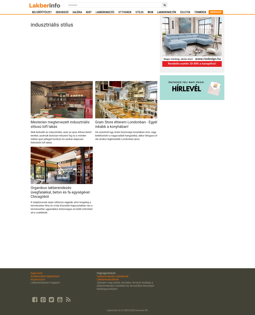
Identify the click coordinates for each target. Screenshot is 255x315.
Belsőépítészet (42, 12)
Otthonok (124, 12)
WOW (150, 12)
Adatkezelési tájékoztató (45, 276)
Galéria (77, 12)
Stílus (139, 12)
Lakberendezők (166, 12)
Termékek (200, 12)
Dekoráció (62, 12)
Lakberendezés (105, 12)
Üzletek (185, 12)
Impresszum (38, 279)
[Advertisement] (94, 55)
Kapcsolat (36, 273)
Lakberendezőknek (108, 279)
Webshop (215, 12)
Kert (89, 12)
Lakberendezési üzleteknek (112, 276)
